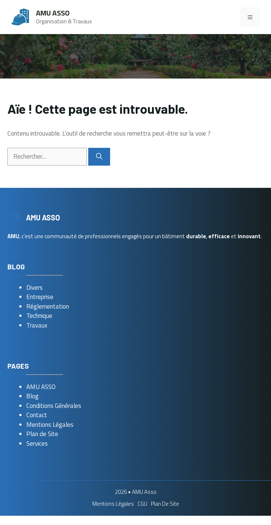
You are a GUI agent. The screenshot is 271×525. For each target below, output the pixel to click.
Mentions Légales (49, 424)
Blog (32, 396)
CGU (142, 503)
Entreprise (39, 297)
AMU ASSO (41, 387)
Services (37, 443)
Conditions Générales (53, 406)
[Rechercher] (99, 157)
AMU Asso (53, 13)
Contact (36, 415)
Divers (34, 287)
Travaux (36, 325)
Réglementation (47, 306)
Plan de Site (42, 434)
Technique (39, 315)
